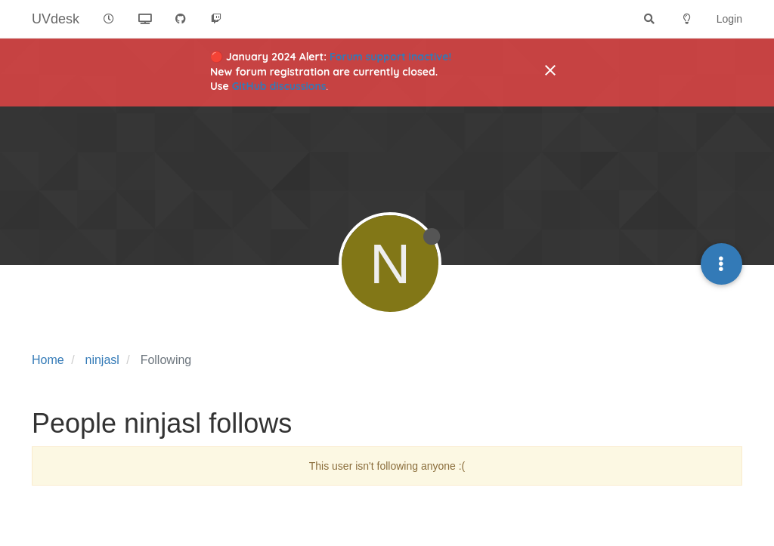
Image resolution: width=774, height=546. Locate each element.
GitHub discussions (279, 86)
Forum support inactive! (390, 56)
